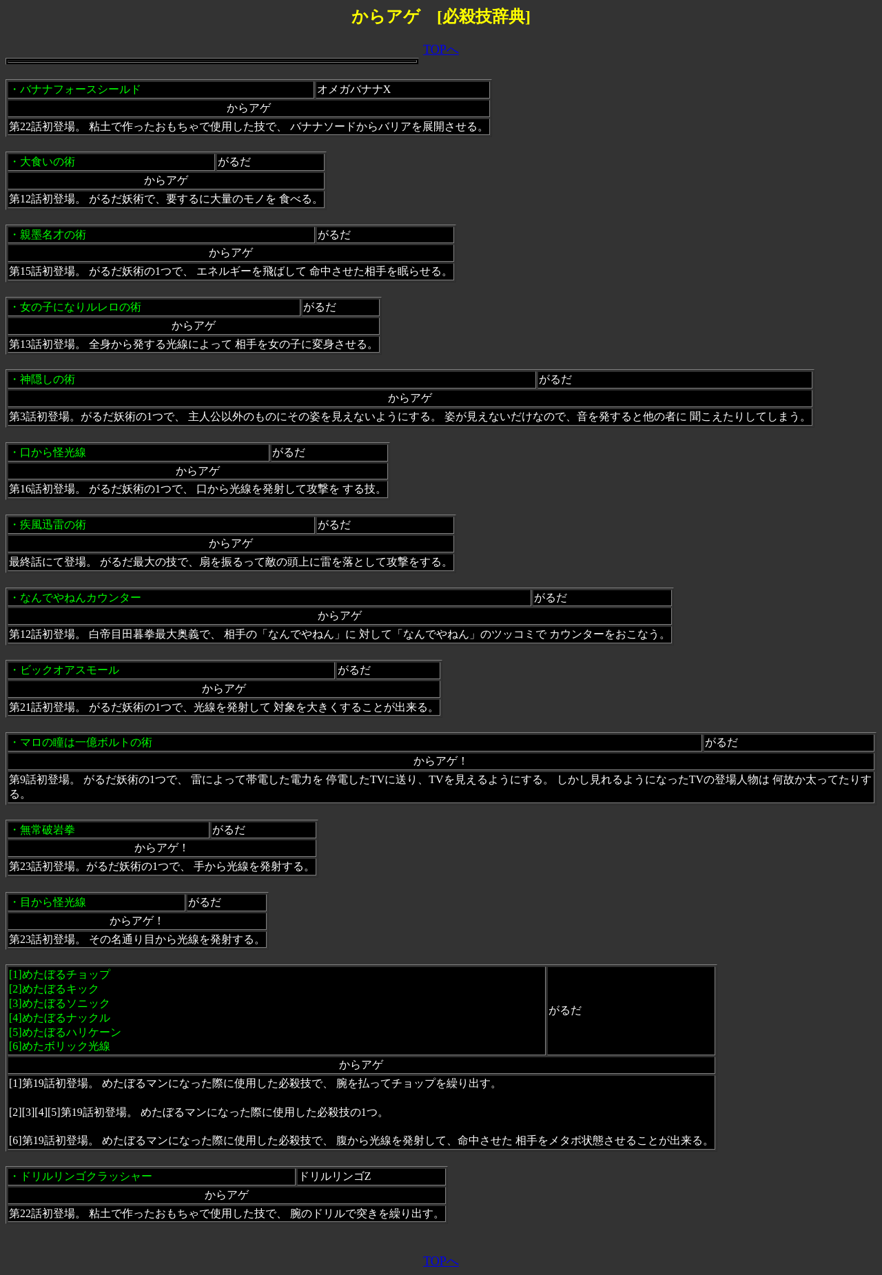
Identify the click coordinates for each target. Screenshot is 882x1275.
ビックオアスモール (69, 670)
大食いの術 (47, 161)
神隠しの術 (47, 379)
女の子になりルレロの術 (80, 307)
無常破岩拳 (47, 830)
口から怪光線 (53, 452)
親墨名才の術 (53, 234)
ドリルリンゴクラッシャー (86, 1176)
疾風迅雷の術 (53, 524)
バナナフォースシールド (80, 89)
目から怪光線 (53, 902)
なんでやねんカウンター (80, 597)
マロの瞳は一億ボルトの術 (86, 742)
